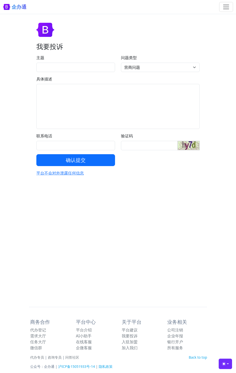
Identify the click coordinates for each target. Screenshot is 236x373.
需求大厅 (38, 336)
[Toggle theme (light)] (225, 364)
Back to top (198, 357)
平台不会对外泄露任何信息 (60, 173)
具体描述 (44, 79)
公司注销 (175, 330)
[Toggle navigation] (226, 7)
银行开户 (175, 342)
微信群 (36, 347)
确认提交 (76, 160)
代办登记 (38, 330)
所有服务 (175, 347)
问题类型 (129, 57)
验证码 (127, 136)
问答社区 (72, 357)
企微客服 (84, 347)
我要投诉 (130, 336)
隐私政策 (106, 366)
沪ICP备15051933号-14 (76, 366)
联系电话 (44, 136)
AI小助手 (84, 336)
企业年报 (175, 336)
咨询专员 (55, 357)
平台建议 (130, 330)
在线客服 (84, 342)
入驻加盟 (130, 342)
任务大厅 (38, 342)
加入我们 (130, 347)
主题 (40, 57)
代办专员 (37, 357)
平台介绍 (84, 330)
